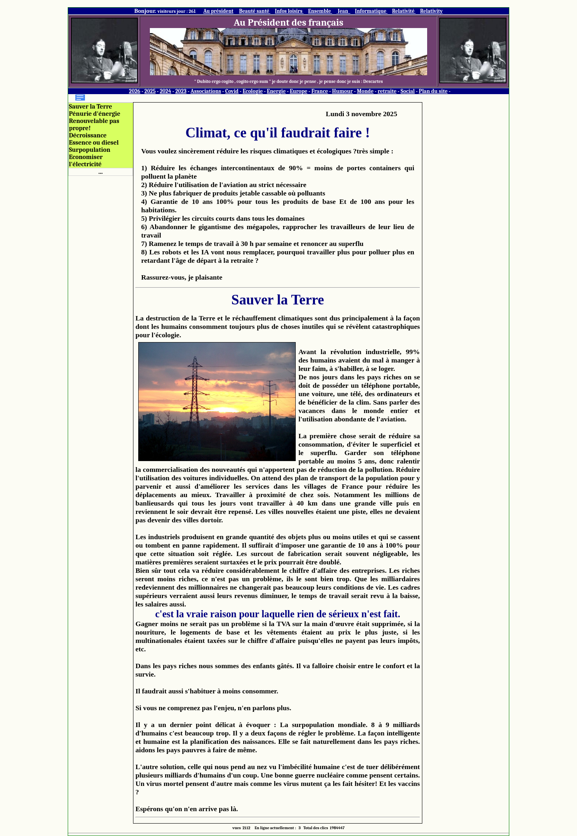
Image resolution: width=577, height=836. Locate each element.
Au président (218, 11)
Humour (342, 91)
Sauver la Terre (90, 106)
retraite (387, 91)
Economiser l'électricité (86, 160)
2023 (180, 91)
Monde (365, 91)
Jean (343, 11)
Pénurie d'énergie (94, 113)
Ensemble (320, 11)
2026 (134, 91)
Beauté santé (254, 11)
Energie (276, 91)
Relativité (404, 11)
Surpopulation (89, 149)
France (319, 91)
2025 (149, 91)
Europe (298, 91)
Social (408, 91)
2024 (165, 91)
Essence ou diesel (94, 142)
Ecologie (253, 91)
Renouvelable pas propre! (94, 124)
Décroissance (88, 135)
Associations (206, 91)
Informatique (371, 11)
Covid (231, 91)
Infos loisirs (289, 11)
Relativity (431, 11)
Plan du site (433, 91)
